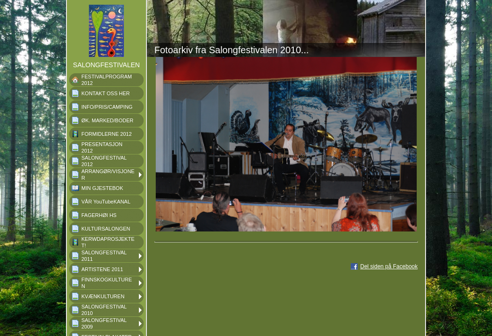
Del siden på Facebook (389, 266)
